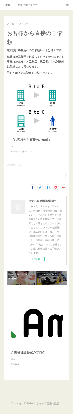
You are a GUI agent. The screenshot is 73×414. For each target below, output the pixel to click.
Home (7, 5)
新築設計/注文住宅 (27, 5)
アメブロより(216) (15, 169)
